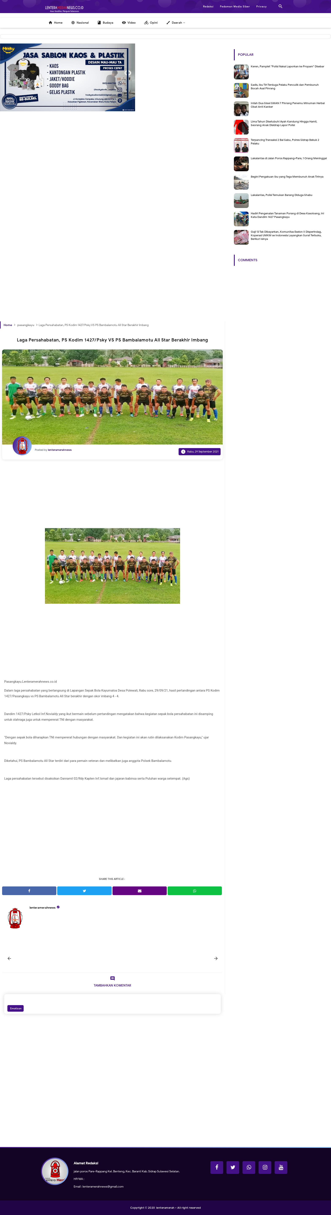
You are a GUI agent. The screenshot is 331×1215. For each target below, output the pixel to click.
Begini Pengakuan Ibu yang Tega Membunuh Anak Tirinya (287, 176)
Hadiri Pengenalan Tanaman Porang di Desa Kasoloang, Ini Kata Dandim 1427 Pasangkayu (287, 215)
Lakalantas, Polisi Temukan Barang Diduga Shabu (281, 195)
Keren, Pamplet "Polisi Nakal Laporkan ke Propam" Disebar (287, 66)
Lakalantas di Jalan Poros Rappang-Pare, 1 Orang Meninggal (289, 158)
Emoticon (15, 1008)
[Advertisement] (112, 187)
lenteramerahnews (43, 907)
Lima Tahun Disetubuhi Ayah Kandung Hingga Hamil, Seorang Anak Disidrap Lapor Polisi (284, 123)
